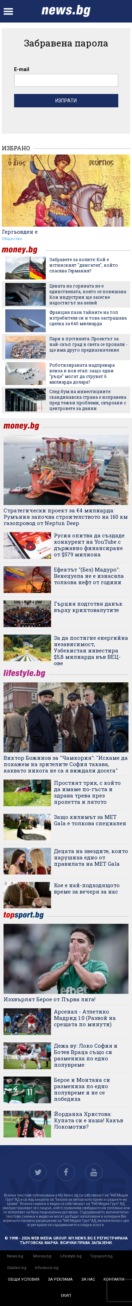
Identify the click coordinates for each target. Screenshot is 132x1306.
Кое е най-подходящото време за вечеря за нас (87, 888)
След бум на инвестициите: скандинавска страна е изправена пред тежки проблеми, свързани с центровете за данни (87, 400)
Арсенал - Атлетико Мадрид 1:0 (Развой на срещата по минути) (85, 1017)
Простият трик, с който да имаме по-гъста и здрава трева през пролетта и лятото (87, 792)
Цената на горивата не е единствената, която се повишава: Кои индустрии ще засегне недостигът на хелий (88, 294)
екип (66, 1295)
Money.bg (42, 1256)
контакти (113, 1279)
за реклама (60, 1279)
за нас (88, 1279)
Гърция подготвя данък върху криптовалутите (88, 606)
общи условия (23, 1279)
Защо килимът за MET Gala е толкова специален (90, 820)
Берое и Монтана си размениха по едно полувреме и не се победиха (82, 1089)
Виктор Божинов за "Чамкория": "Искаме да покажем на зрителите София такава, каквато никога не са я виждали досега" (66, 764)
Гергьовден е (20, 231)
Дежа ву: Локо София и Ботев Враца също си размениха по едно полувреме (86, 1055)
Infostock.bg (46, 1268)
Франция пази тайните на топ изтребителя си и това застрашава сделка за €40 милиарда (88, 317)
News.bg (15, 1256)
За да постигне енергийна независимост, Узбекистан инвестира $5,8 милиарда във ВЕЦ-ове (91, 650)
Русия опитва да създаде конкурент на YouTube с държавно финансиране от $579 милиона (89, 544)
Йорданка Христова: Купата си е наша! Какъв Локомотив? (88, 1120)
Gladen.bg (16, 1268)
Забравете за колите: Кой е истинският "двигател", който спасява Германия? (83, 265)
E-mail (21, 69)
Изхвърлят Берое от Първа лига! (49, 999)
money (24, 250)
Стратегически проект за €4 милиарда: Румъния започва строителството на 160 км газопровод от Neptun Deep (66, 516)
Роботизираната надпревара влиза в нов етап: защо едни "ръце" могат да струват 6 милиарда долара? (82, 373)
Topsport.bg (101, 1256)
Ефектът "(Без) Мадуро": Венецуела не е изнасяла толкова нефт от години (89, 575)
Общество (12, 238)
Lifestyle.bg (71, 1256)
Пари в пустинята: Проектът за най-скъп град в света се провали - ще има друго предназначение (88, 344)
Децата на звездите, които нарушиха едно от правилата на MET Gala (91, 857)
